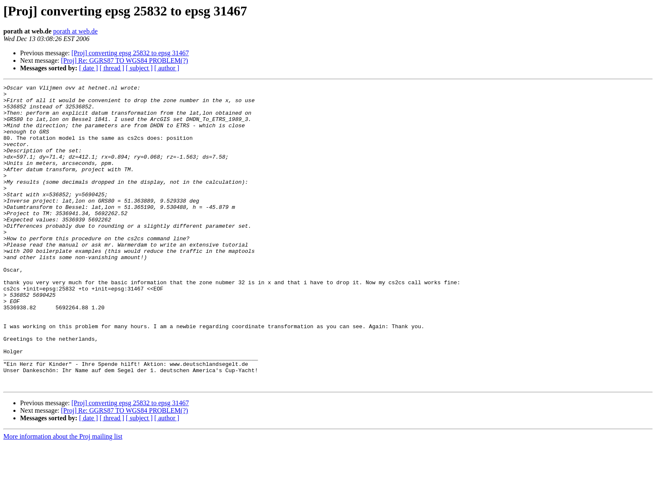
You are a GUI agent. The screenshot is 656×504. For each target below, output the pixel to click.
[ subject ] (139, 68)
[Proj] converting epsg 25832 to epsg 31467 (130, 53)
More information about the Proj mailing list (62, 496)
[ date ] (88, 68)
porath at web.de (75, 31)
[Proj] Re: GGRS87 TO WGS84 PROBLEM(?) (124, 60)
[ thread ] (112, 68)
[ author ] (166, 68)
